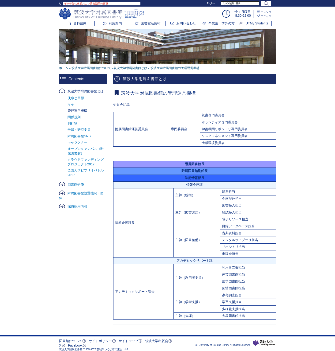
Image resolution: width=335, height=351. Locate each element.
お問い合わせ (186, 23)
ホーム (63, 68)
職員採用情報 (77, 206)
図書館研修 (76, 184)
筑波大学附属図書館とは (86, 91)
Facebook (75, 345)
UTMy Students (256, 23)
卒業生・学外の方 (221, 23)
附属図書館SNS (79, 136)
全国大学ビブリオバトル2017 (86, 172)
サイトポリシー (100, 341)
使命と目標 (76, 98)
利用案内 (115, 23)
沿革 (71, 104)
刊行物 (72, 123)
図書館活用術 (151, 23)
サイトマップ (128, 341)
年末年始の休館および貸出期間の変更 (86, 3)
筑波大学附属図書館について (91, 68)
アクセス (266, 16)
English (211, 3)
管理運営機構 (77, 111)
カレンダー (267, 12)
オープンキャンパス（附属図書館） (86, 151)
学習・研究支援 (79, 130)
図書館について (70, 341)
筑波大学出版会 (156, 341)
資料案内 (80, 23)
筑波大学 (264, 343)
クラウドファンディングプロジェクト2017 (86, 162)
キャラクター (77, 142)
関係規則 (74, 117)
